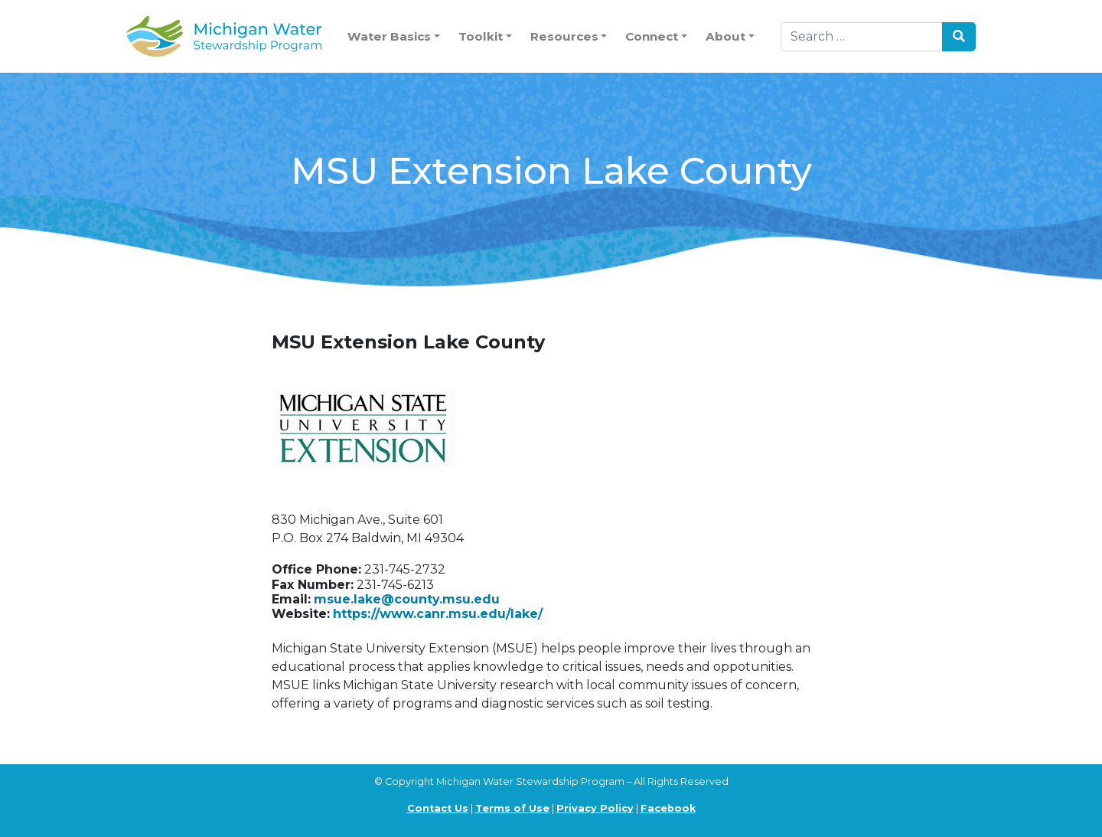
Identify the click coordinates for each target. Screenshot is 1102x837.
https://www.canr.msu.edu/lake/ (438, 613)
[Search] (862, 36)
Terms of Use (512, 808)
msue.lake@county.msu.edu (407, 599)
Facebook (668, 808)
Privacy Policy (595, 808)
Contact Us (437, 808)
